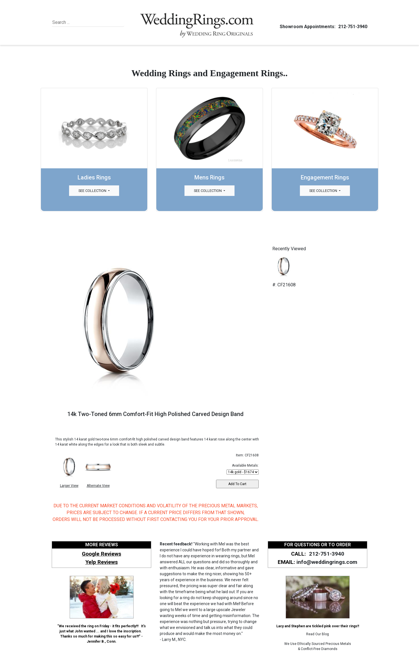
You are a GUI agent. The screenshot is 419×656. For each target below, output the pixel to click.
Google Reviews (101, 554)
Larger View (69, 486)
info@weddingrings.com (326, 562)
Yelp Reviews (101, 562)
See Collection (92, 191)
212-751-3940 (352, 26)
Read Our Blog (317, 634)
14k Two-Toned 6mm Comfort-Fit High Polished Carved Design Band (155, 414)
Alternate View (98, 486)
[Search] (78, 22)
